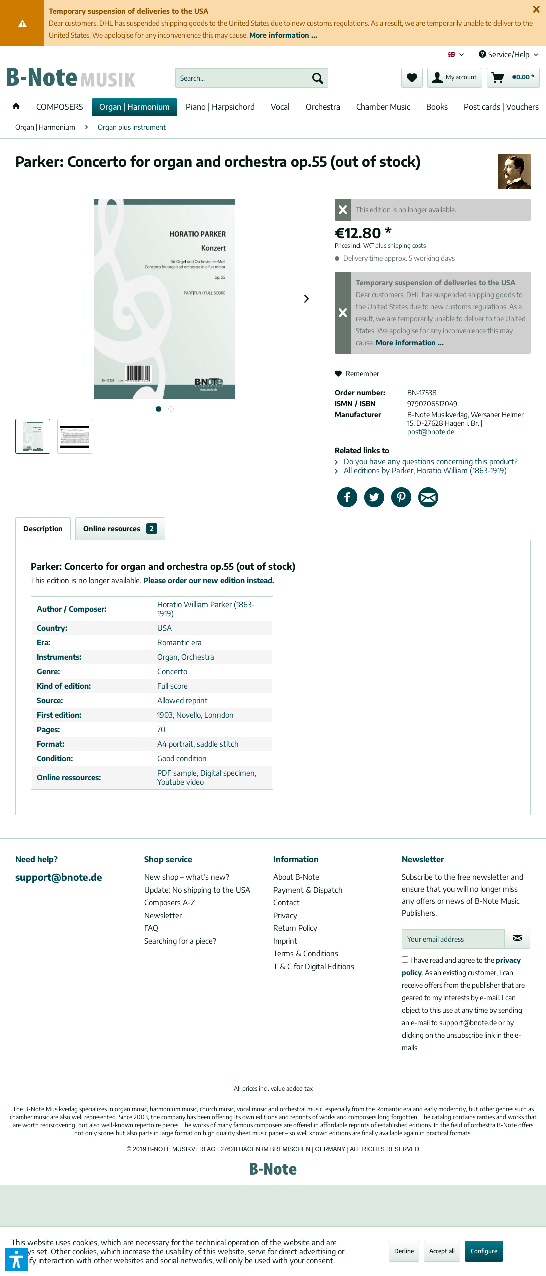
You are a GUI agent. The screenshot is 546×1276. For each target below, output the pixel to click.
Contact (286, 902)
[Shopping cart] (513, 78)
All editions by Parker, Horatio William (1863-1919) (421, 470)
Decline (404, 1251)
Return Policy (295, 927)
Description (43, 528)
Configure (484, 1251)
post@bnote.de (430, 431)
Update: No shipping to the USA (197, 889)
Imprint (285, 940)
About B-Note (296, 876)
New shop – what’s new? (186, 876)
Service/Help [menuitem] (505, 54)
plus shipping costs (400, 245)
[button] (16, 1259)
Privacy (285, 915)
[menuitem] (251, 78)
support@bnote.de (58, 877)
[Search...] (251, 78)
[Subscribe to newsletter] (517, 939)
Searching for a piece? (180, 940)
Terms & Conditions (305, 953)
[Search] (317, 78)
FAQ (151, 927)
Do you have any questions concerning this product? (426, 461)
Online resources (120, 528)
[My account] (454, 78)
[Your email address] (453, 939)
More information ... (283, 35)
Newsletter (163, 915)
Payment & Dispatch (308, 889)
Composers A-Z (169, 902)
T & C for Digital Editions (313, 966)
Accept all (442, 1251)
